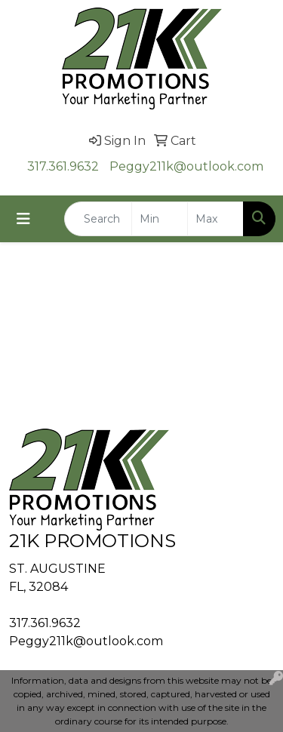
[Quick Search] (98, 218)
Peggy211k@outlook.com (186, 166)
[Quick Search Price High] (215, 218)
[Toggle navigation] (23, 218)
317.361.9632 (63, 166)
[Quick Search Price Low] (159, 218)
